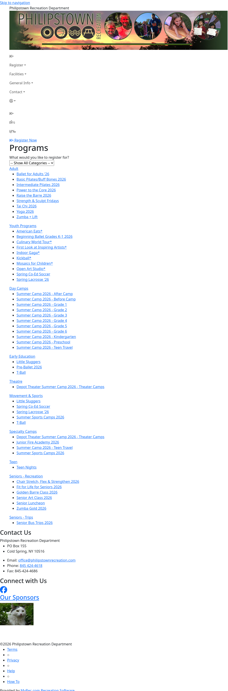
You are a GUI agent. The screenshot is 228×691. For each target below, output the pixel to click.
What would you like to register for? (39, 157)
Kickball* (24, 258)
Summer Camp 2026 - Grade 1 (42, 304)
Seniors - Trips (21, 517)
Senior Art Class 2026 (34, 497)
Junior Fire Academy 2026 (38, 442)
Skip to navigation (15, 2)
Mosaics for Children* (35, 263)
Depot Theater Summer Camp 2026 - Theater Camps (60, 386)
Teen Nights (26, 467)
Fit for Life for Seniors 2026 (39, 486)
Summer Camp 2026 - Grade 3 (42, 315)
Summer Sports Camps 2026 (40, 417)
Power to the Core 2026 (36, 190)
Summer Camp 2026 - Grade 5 (42, 325)
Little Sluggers (28, 361)
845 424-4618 (31, 565)
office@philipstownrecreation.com (47, 560)
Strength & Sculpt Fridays (38, 200)
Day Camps (18, 288)
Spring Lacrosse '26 (33, 279)
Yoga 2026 (25, 211)
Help (11, 670)
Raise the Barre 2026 (34, 195)
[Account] (21, 100)
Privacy (13, 660)
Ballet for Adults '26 (33, 173)
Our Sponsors (19, 597)
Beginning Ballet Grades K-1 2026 (44, 236)
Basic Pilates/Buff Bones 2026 (41, 179)
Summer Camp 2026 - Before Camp (46, 299)
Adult (13, 168)
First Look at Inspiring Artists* (42, 247)
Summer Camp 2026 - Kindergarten (46, 336)
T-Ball (21, 372)
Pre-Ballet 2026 (29, 367)
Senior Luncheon (31, 503)
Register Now (25, 140)
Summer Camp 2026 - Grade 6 (42, 331)
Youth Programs (22, 225)
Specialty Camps (23, 431)
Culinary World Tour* (34, 241)
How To (13, 681)
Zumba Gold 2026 (31, 508)
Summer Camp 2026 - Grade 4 (42, 320)
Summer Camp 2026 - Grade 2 (42, 309)
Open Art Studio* (31, 268)
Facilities (16, 74)
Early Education (22, 356)
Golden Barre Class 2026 (37, 492)
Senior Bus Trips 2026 (35, 522)
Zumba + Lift (27, 216)
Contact (15, 91)
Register (16, 65)
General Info (19, 82)
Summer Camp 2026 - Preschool (43, 342)
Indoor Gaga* (28, 252)
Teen (13, 461)
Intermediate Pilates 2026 (38, 184)
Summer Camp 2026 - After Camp (45, 293)
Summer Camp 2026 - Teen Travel (45, 347)
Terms (12, 649)
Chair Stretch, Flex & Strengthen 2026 (48, 481)
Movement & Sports (26, 395)
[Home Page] (21, 56)
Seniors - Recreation (26, 476)
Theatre (15, 381)
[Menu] (12, 131)
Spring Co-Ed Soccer (33, 274)
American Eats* (29, 231)
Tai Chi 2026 (27, 206)
